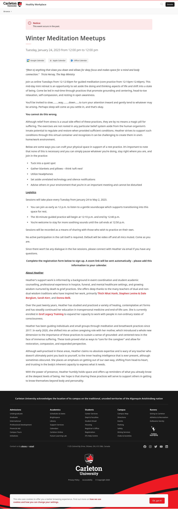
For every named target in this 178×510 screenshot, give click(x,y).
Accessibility (87, 481)
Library (53, 422)
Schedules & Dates (57, 415)
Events (120, 422)
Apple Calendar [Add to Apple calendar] (57, 62)
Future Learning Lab (58, 437)
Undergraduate (16, 415)
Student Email (91, 422)
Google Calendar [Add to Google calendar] (35, 62)
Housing (88, 426)
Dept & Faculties (92, 418)
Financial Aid (15, 429)
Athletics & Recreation (159, 418)
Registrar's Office (92, 429)
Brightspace (55, 418)
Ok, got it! (157, 500)
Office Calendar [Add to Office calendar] (79, 62)
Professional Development (21, 426)
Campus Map (123, 415)
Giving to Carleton (157, 415)
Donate (170, 4)
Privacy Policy (73, 481)
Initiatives (14, 437)
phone (24, 447)
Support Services (57, 426)
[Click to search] (161, 4)
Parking (121, 426)
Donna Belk (63, 299)
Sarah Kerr (43, 299)
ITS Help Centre (91, 437)
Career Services (91, 415)
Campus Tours (16, 433)
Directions (122, 418)
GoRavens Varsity (157, 422)
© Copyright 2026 (102, 481)
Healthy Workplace (36, 4)
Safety (120, 429)
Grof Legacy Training (51, 315)
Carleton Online (56, 433)
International (15, 422)
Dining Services (124, 433)
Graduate (14, 418)
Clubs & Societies (125, 437)
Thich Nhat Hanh (108, 294)
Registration (90, 433)
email (31, 447)
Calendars (54, 429)
